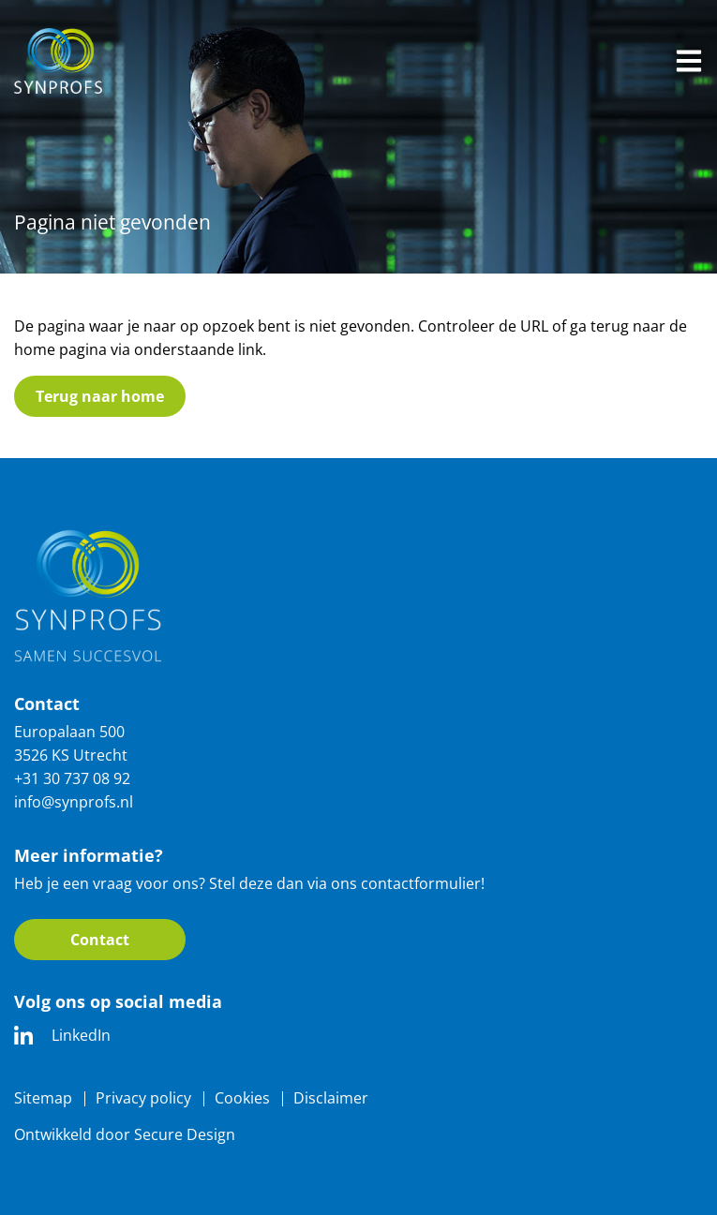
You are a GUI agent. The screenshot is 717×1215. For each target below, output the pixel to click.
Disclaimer (330, 1098)
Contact (99, 939)
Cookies (242, 1098)
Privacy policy (143, 1098)
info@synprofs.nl (73, 802)
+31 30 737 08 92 (72, 778)
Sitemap (43, 1098)
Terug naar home (100, 396)
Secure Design (184, 1134)
